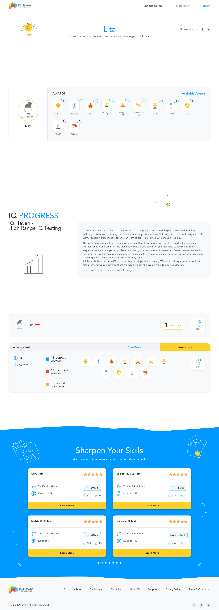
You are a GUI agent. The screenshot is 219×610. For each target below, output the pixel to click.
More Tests (182, 5)
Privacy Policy (172, 589)
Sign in (206, 5)
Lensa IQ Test (21, 347)
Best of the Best (72, 589)
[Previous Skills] (20, 563)
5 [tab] (113, 563)
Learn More (67, 506)
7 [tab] (120, 563)
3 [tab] (105, 563)
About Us (116, 589)
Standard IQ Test (153, 5)
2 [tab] (102, 563)
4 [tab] (109, 563)
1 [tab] (98, 563)
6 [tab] (116, 563)
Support (152, 589)
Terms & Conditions (199, 589)
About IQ (134, 589)
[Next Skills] (198, 563)
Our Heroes (95, 589)
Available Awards (193, 93)
